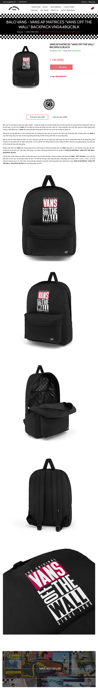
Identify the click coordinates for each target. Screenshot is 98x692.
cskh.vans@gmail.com (9, 2)
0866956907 (23, 2)
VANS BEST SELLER (50, 668)
